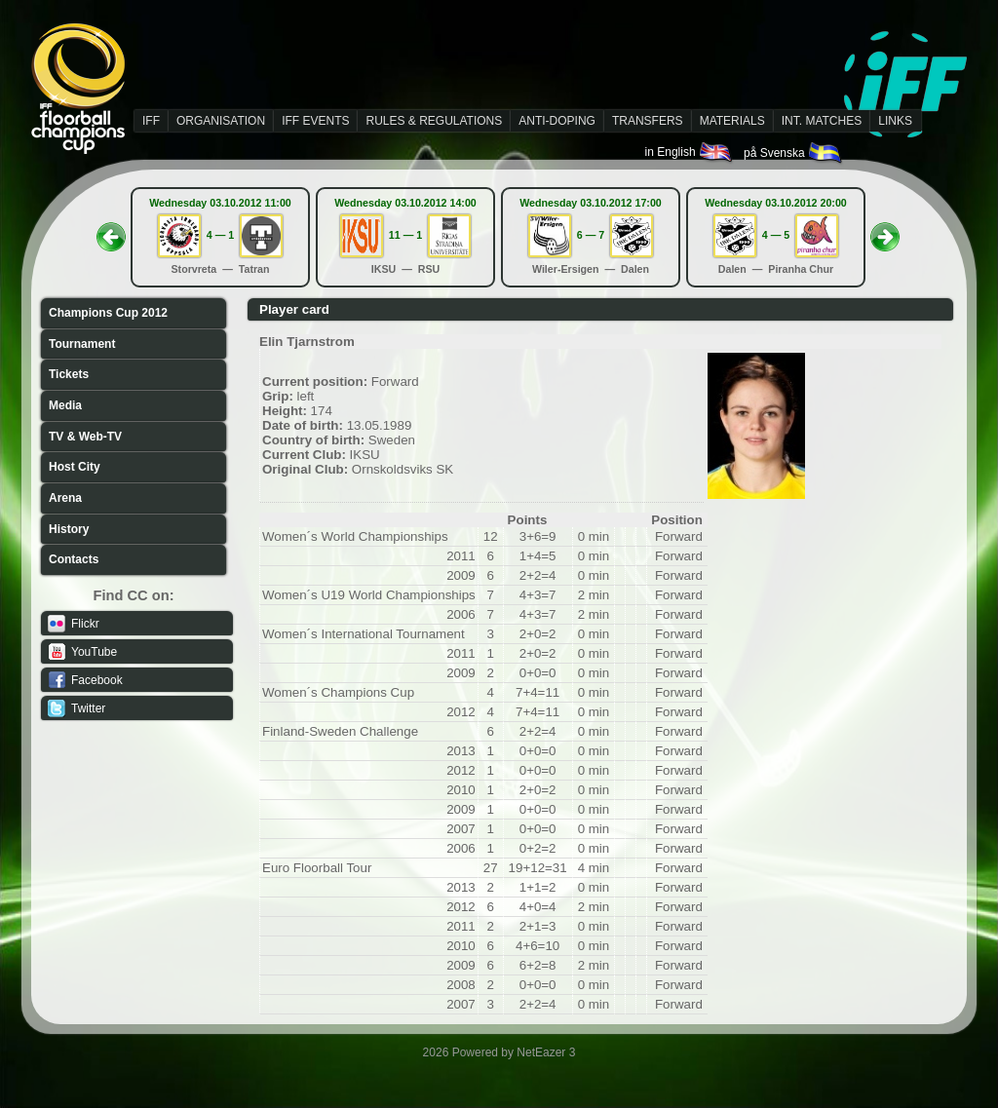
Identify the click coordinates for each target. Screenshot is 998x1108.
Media (65, 405)
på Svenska (794, 153)
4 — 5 (775, 235)
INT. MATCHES (822, 121)
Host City (74, 467)
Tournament (82, 344)
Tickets (69, 374)
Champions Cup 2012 (108, 313)
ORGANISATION (220, 121)
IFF (151, 121)
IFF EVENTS (315, 121)
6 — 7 (590, 235)
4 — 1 (220, 235)
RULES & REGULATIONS (433, 121)
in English (689, 152)
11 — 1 (405, 235)
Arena (65, 498)
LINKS (895, 121)
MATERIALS (732, 121)
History (69, 529)
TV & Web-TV (85, 436)
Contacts (73, 559)
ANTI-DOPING (556, 121)
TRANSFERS (647, 121)
